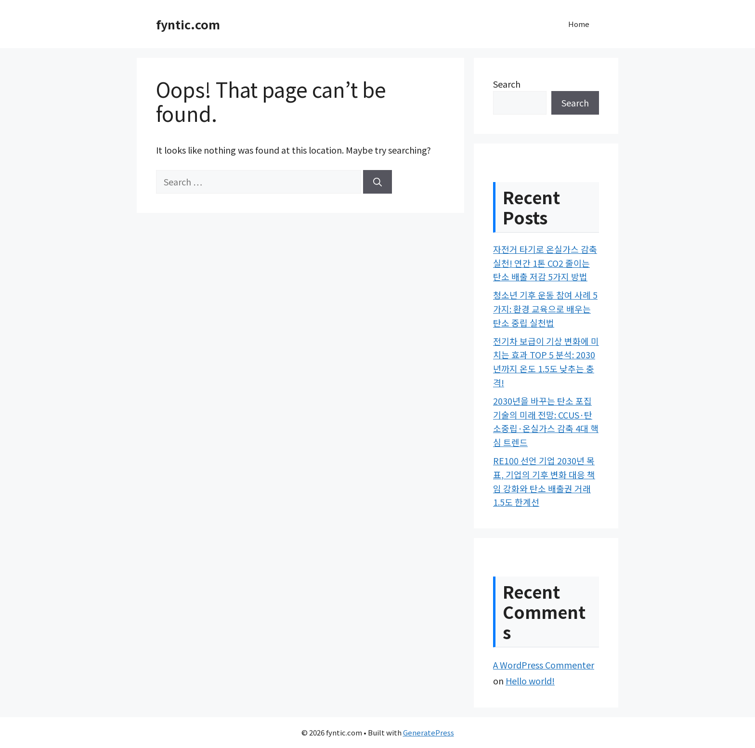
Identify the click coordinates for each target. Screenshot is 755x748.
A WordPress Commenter (543, 664)
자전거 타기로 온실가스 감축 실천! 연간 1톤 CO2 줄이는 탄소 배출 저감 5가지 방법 (545, 263)
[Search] (377, 182)
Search (507, 84)
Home (578, 24)
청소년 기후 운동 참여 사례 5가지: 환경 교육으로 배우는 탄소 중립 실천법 (545, 309)
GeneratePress (428, 732)
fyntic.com (188, 24)
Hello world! (530, 680)
